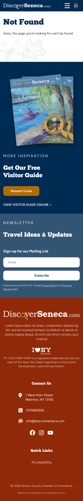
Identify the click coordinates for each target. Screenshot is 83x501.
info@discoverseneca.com (45, 421)
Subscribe (41, 275)
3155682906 (35, 410)
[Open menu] (67, 5)
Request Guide (21, 191)
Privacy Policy (49, 285)
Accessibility (41, 462)
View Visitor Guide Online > (27, 205)
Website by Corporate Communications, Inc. (41, 492)
